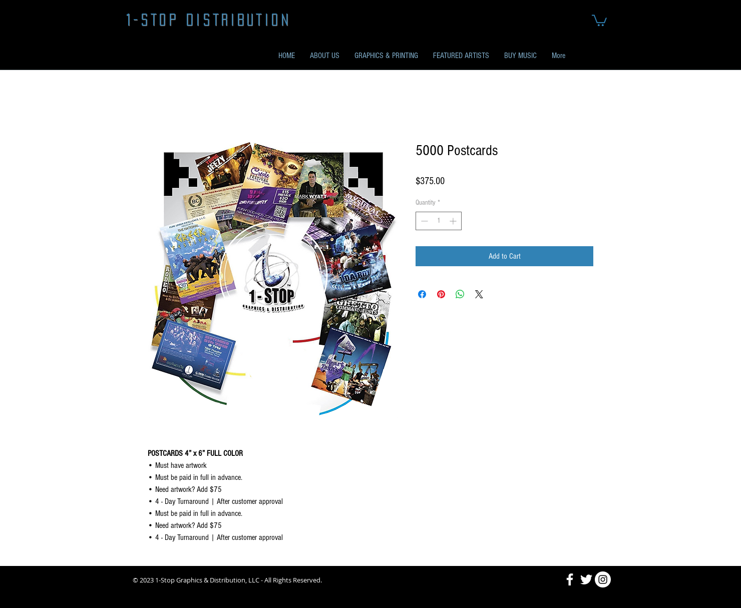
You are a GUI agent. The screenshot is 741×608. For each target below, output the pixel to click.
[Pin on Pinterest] (441, 294)
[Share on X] (479, 294)
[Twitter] (586, 579)
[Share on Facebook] (422, 294)
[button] (599, 20)
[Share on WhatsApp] (460, 294)
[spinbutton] (439, 221)
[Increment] (454, 221)
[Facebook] (570, 579)
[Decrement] (423, 221)
